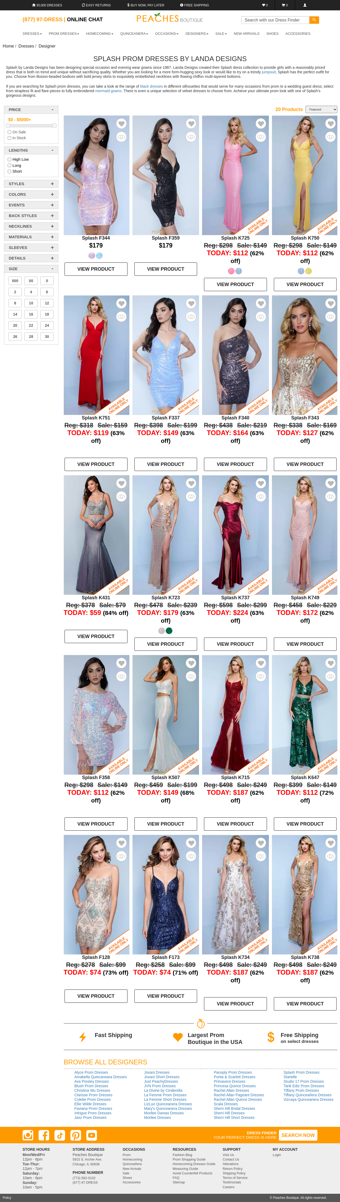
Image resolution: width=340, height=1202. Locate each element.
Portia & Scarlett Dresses (234, 1077)
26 (15, 336)
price (15, 109)
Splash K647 (305, 777)
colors (17, 194)
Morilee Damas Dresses (164, 1113)
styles (16, 183)
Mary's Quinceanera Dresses (168, 1108)
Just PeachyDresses (161, 1081)
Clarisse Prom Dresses (93, 1095)
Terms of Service (235, 1178)
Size (13, 268)
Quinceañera (132, 1164)
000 (15, 281)
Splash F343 (305, 418)
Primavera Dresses (229, 1081)
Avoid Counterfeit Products (192, 1173)
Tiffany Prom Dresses (301, 1090)
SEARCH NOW (298, 1135)
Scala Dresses (226, 1104)
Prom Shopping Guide (189, 1159)
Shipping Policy (234, 1173)
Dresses (26, 46)
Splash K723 (165, 597)
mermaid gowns (108, 91)
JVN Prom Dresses (160, 1086)
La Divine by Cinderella (163, 1090)
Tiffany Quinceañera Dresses (308, 1095)
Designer (47, 46)
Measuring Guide (185, 1169)
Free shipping (194, 5)
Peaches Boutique (286, 1198)
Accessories (132, 1182)
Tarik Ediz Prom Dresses (304, 1086)
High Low (20, 159)
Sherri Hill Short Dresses (234, 1117)
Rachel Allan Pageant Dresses (239, 1095)
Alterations (231, 1164)
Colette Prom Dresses (92, 1099)
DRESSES (32, 34)
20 (15, 325)
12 (47, 303)
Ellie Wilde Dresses (90, 1104)
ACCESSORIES (297, 34)
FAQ (176, 1178)
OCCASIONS (166, 34)
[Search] (314, 20)
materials (20, 237)
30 (47, 336)
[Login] (305, 5)
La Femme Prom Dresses (165, 1095)
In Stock (19, 138)
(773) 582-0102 (84, 1178)
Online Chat (85, 19)
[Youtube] (91, 1135)
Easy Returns (96, 5)
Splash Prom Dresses (302, 1072)
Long (16, 165)
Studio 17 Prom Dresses (304, 1081)
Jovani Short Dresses (162, 1077)
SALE (221, 34)
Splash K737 (235, 597)
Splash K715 (235, 777)
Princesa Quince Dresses (235, 1086)
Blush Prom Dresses (91, 1086)
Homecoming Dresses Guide (194, 1164)
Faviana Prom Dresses (93, 1108)
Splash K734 (235, 957)
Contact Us (231, 1159)
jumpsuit (269, 72)
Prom (127, 1155)
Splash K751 (96, 418)
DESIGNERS (197, 34)
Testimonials (232, 1182)
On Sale (19, 132)
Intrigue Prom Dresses (92, 1113)
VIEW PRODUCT (95, 269)
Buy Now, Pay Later (145, 5)
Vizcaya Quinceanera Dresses (309, 1099)
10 (31, 303)
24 (47, 325)
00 (31, 281)
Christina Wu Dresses (92, 1090)
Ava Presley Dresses (91, 1081)
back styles (23, 215)
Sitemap (179, 1182)
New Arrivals (247, 34)
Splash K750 (305, 238)
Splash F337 (166, 418)
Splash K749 (305, 597)
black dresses (151, 86)
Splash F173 (166, 957)
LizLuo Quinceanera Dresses (168, 1104)
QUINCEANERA (134, 34)
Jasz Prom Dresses (90, 1117)
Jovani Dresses (157, 1072)
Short (17, 171)
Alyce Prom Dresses (91, 1072)
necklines (20, 226)
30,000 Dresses (47, 5)
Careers (229, 1187)
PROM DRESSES (64, 34)
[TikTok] (59, 1135)
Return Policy (233, 1169)
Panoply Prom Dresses (233, 1072)
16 (31, 314)
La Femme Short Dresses (165, 1099)
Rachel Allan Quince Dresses (238, 1099)
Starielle (290, 1077)
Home (8, 46)
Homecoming (132, 1159)
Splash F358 (96, 777)
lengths (18, 150)
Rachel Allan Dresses (231, 1090)
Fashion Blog (182, 1155)
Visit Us (228, 1155)
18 (47, 314)
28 (31, 336)
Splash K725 (235, 238)
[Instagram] (28, 1135)
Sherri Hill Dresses (229, 1113)
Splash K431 (96, 597)
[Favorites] (265, 5)
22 (31, 325)
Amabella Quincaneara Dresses (100, 1077)
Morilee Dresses (157, 1117)
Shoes (127, 1178)
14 (15, 314)
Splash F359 (166, 238)
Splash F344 (96, 238)
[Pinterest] (75, 1135)
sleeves (18, 247)
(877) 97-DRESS (85, 1182)
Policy (7, 1198)
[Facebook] (44, 1135)
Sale (126, 1173)
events (17, 205)
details (17, 258)
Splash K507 (165, 777)
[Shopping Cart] (285, 5)
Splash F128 (96, 957)
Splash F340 (235, 418)
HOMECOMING (99, 34)
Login (277, 1155)
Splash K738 (305, 957)
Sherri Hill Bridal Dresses (234, 1108)
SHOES (272, 34)
